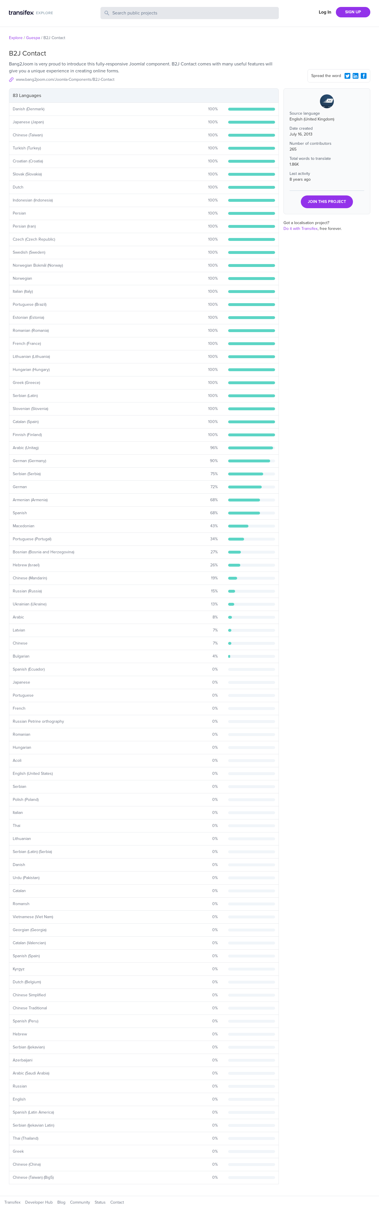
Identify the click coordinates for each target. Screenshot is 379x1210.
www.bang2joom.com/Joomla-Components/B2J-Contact (65, 79)
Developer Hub (39, 1202)
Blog (61, 1202)
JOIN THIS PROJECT (327, 201)
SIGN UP (353, 12)
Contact (117, 1202)
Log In (325, 12)
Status (100, 1202)
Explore (16, 37)
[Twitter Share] (347, 76)
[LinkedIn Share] (355, 76)
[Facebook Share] (364, 76)
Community (80, 1202)
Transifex (12, 1202)
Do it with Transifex (300, 228)
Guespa (33, 37)
